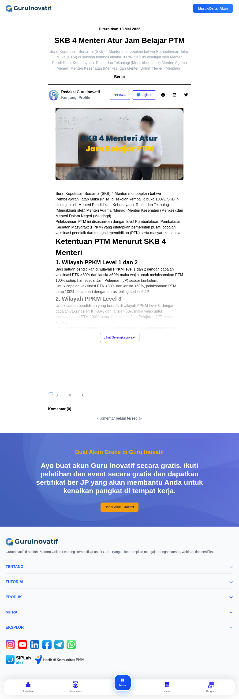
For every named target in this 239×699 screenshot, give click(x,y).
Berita (119, 77)
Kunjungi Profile (75, 98)
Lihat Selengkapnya (119, 337)
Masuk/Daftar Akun (213, 8)
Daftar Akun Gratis (119, 507)
